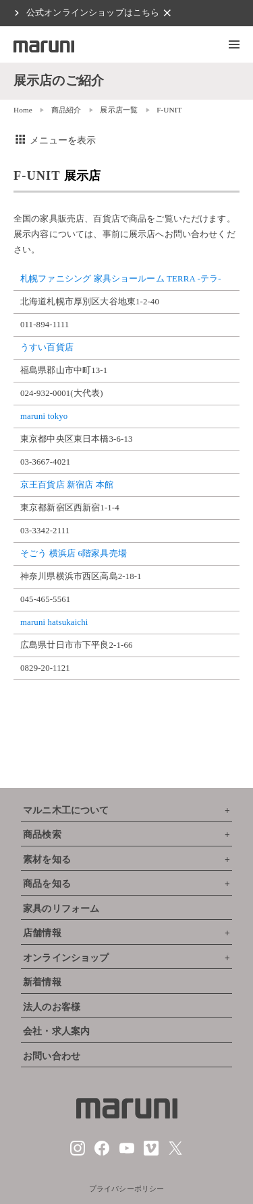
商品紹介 (66, 110)
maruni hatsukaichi (54, 622)
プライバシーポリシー (127, 1188)
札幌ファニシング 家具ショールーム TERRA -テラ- (120, 278)
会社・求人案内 (56, 1031)
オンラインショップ (66, 958)
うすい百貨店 (47, 347)
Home (22, 110)
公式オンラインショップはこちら (92, 13)
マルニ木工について (66, 810)
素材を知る (47, 860)
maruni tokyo (43, 416)
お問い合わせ (51, 1056)
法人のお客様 (51, 1007)
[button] (234, 44)
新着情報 (42, 982)
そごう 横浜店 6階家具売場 (73, 553)
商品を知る (47, 884)
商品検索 (42, 835)
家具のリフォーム (61, 909)
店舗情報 (42, 933)
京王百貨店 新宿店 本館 (66, 485)
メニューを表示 (54, 140)
